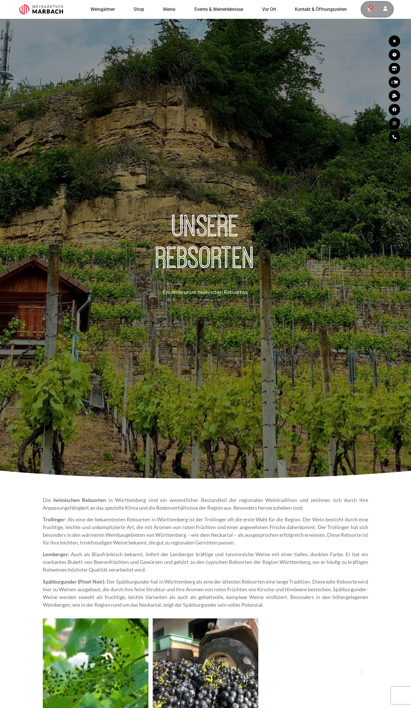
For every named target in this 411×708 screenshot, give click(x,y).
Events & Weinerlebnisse (220, 9)
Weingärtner (104, 9)
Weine (170, 9)
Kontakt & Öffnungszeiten (321, 9)
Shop (140, 9)
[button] (49, 671)
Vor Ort (270, 9)
